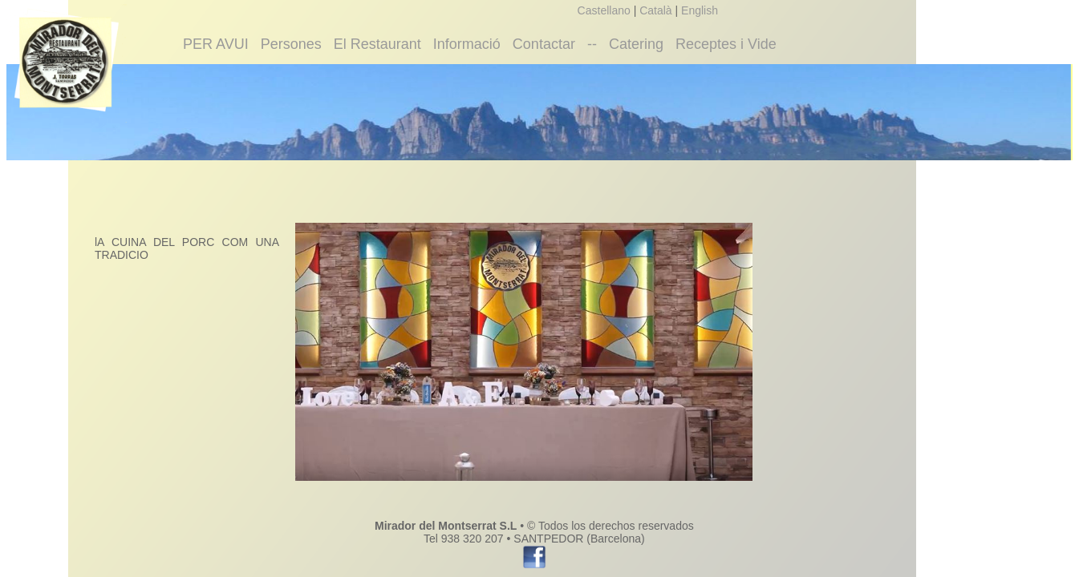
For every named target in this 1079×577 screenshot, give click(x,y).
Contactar (544, 44)
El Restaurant (377, 44)
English (699, 10)
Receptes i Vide (726, 44)
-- (592, 44)
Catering (636, 44)
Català (655, 10)
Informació (467, 44)
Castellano (604, 10)
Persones (291, 44)
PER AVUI (216, 44)
